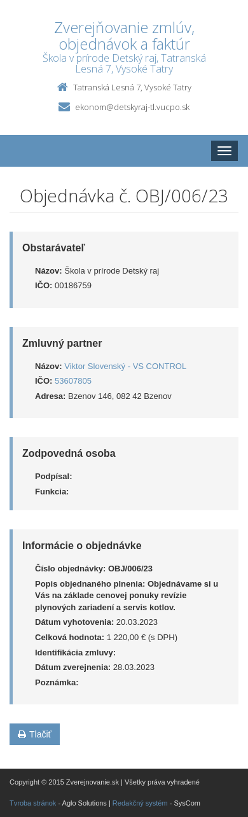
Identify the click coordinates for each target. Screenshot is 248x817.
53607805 (73, 381)
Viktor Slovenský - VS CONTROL (125, 366)
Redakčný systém (140, 803)
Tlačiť (35, 734)
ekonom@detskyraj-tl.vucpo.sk (132, 107)
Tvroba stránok (33, 803)
